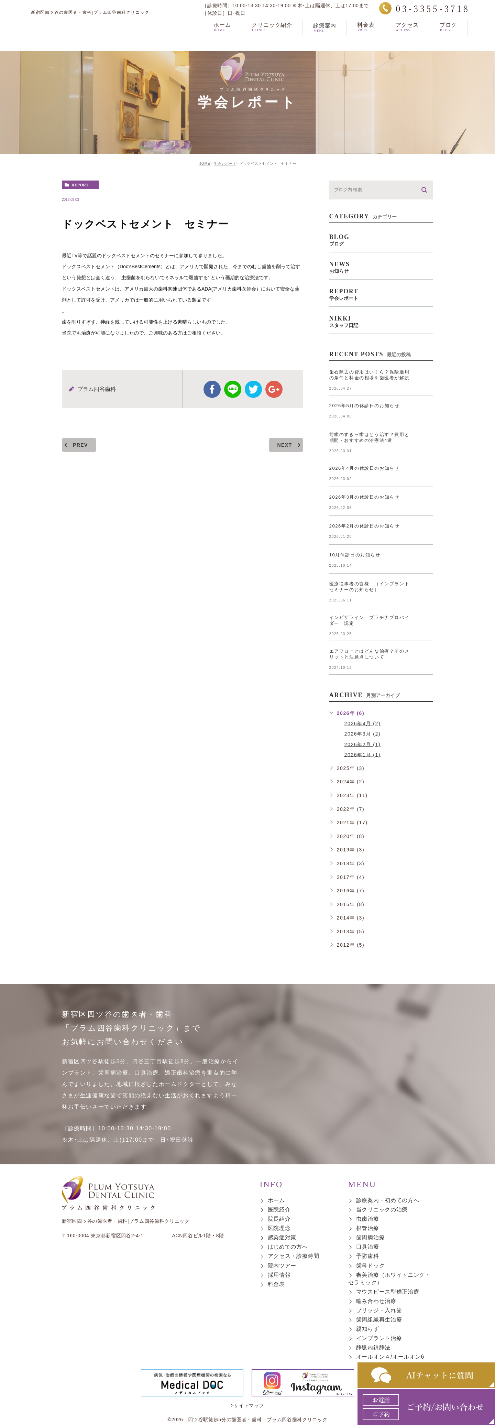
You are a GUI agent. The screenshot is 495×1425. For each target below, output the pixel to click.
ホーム (276, 1200)
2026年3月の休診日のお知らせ (364, 497)
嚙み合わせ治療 (376, 1301)
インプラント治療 (379, 1338)
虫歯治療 (367, 1219)
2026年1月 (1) (362, 754)
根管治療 (367, 1228)
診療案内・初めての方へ (387, 1200)
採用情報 (279, 1275)
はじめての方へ (288, 1247)
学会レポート (225, 163)
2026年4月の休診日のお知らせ (364, 468)
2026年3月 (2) (362, 734)
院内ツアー (282, 1266)
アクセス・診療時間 (293, 1256)
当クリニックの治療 (382, 1209)
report (80, 185)
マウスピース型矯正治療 (387, 1292)
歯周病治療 (370, 1238)
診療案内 (324, 40)
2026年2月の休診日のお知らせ (364, 526)
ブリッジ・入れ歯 (379, 1310)
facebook (212, 389)
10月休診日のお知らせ (355, 554)
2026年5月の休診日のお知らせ (364, 405)
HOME (204, 163)
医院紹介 (279, 1209)
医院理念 (279, 1228)
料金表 (276, 1284)
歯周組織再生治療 (379, 1320)
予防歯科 (367, 1256)
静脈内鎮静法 (373, 1348)
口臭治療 (367, 1247)
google (274, 389)
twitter (253, 389)
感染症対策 (282, 1238)
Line (232, 389)
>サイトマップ (247, 1385)
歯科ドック (370, 1266)
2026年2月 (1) (362, 744)
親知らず (367, 1329)
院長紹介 (279, 1219)
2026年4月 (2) (362, 723)
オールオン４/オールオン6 (390, 1357)
